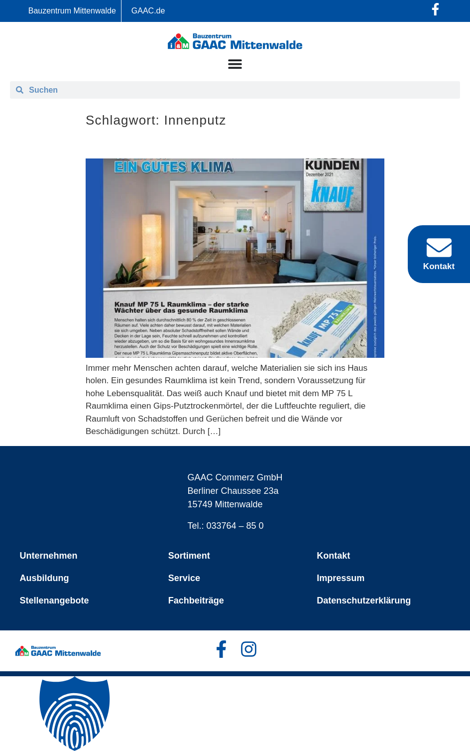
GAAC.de (148, 10)
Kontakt (333, 556)
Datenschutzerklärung (364, 600)
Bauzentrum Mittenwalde (72, 10)
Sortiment (189, 556)
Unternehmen (49, 556)
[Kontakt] (439, 247)
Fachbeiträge (196, 600)
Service (184, 578)
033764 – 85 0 (235, 526)
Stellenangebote (54, 600)
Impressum (340, 578)
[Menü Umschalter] (235, 63)
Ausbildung (44, 578)
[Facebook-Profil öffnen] (435, 9)
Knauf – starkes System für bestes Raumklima (221, 143)
